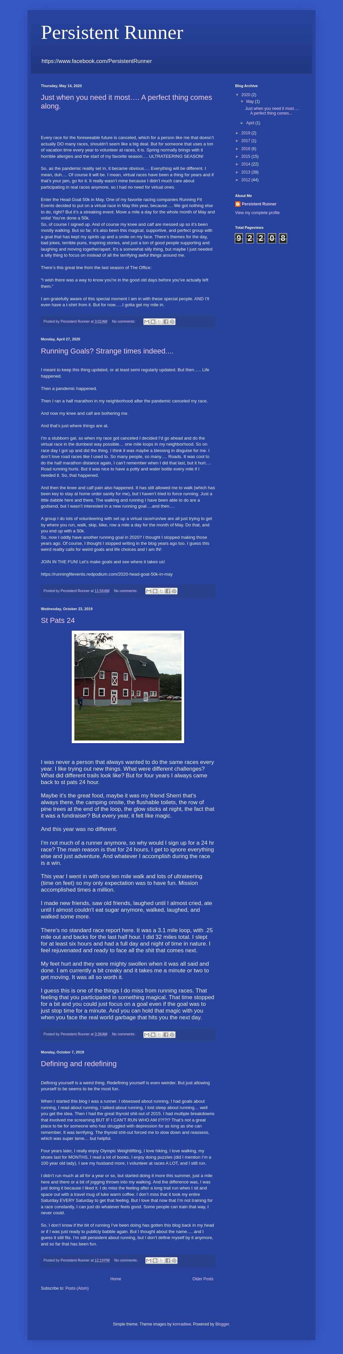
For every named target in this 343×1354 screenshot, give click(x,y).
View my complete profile (257, 212)
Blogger (222, 1324)
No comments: (124, 321)
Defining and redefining (79, 1063)
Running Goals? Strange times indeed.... (107, 351)
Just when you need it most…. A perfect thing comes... (272, 111)
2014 (247, 164)
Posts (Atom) (76, 1288)
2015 (247, 156)
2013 (247, 172)
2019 (247, 133)
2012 (247, 180)
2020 (247, 94)
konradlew (182, 1324)
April (250, 123)
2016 (247, 148)
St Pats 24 (58, 620)
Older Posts (202, 1279)
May (250, 101)
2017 (247, 140)
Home (116, 1279)
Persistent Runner (259, 204)
